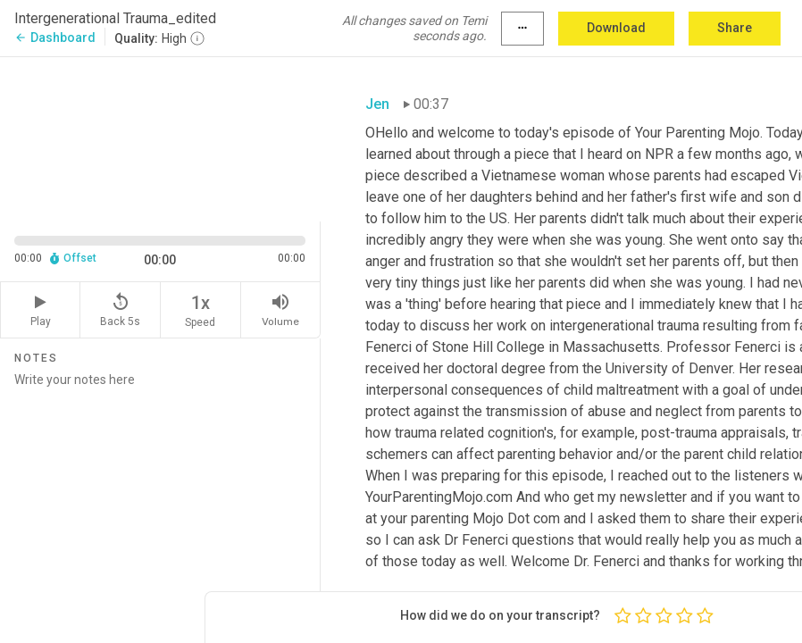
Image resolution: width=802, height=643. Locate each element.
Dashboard (55, 37)
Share (734, 28)
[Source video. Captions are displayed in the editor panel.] (160, 137)
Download (616, 28)
